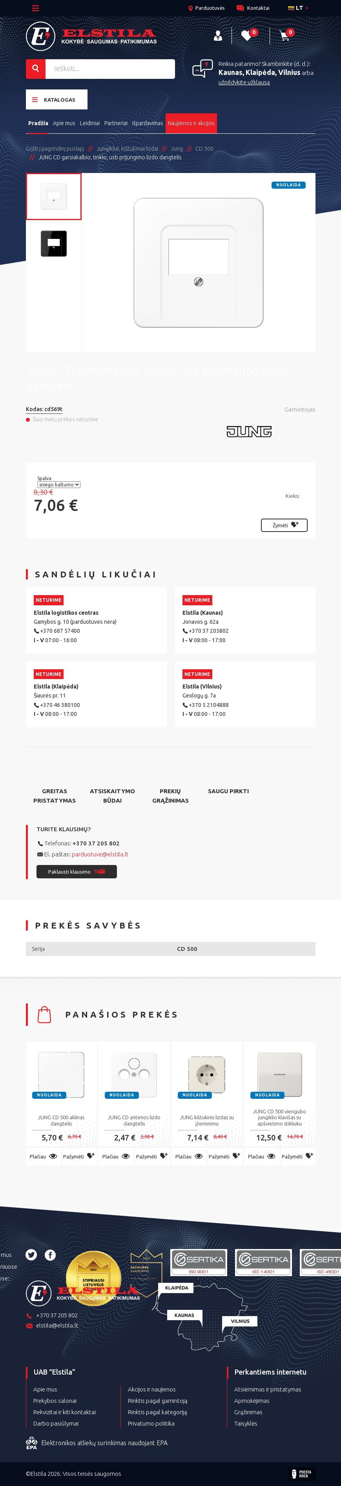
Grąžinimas (248, 1412)
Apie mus (64, 123)
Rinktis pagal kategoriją (157, 1412)
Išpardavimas (147, 123)
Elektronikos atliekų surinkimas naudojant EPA (97, 1443)
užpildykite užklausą (244, 82)
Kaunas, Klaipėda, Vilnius (260, 72)
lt (295, 7)
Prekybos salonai (55, 1400)
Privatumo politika (151, 1423)
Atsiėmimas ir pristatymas (267, 1389)
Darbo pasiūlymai (55, 1423)
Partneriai (116, 123)
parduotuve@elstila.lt (100, 854)
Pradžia (38, 123)
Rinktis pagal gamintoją (158, 1400)
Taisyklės (245, 1423)
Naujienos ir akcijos (191, 123)
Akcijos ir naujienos (152, 1389)
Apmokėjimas (252, 1400)
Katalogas (53, 99)
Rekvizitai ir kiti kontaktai (64, 1412)
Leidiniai (90, 123)
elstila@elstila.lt (52, 1326)
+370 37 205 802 (96, 843)
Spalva (45, 478)
